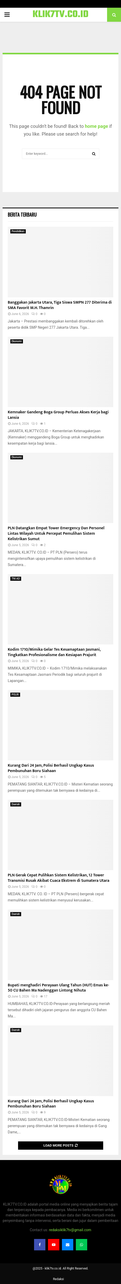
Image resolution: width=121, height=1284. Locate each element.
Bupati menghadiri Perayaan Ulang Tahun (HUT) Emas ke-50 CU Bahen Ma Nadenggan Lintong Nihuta (58, 988)
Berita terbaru (22, 214)
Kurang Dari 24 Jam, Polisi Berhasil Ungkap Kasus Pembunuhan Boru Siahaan (51, 768)
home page (96, 126)
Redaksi (58, 1279)
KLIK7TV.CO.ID (60, 14)
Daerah (16, 804)
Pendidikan (18, 231)
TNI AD (16, 578)
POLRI (15, 694)
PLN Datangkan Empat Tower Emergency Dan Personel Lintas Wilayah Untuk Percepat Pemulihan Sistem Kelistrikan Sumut (56, 533)
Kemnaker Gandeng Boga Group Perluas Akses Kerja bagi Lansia (58, 415)
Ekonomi (17, 341)
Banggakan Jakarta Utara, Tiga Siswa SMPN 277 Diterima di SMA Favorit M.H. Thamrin (60, 305)
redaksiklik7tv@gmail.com (70, 1230)
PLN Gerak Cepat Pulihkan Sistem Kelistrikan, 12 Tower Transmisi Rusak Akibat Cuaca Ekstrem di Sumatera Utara (58, 878)
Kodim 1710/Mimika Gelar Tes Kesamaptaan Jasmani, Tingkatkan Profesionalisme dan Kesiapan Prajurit (54, 652)
